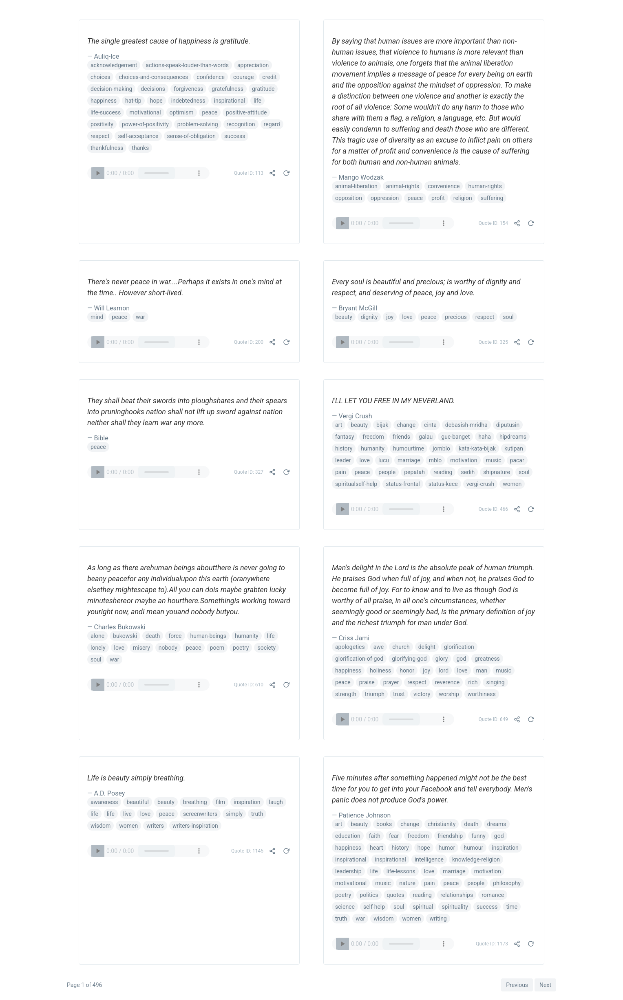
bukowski (125, 636)
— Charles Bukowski (116, 627)
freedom (373, 436)
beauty (343, 317)
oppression (385, 198)
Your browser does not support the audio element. (148, 173)
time (511, 906)
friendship (450, 836)
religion (462, 198)
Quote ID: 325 (493, 342)
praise (367, 682)
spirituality (455, 906)
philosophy (507, 883)
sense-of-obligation (191, 136)
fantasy (344, 436)
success (234, 136)
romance (493, 895)
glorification (459, 647)
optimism (182, 112)
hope (156, 100)
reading (443, 472)
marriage (409, 460)
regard (272, 124)
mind (97, 317)
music (493, 460)
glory (441, 658)
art (338, 425)
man (482, 670)
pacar (517, 460)
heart (376, 847)
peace (210, 112)
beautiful (137, 802)
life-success (106, 112)
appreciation (253, 65)
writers (155, 825)
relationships (456, 895)
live (127, 814)
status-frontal (403, 484)
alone (97, 636)
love (407, 317)
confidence (211, 77)
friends (401, 436)
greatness (487, 658)
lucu (383, 460)
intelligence (429, 859)
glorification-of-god (359, 658)
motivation (463, 460)
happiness (104, 100)
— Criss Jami (350, 638)
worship (449, 694)
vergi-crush (480, 484)
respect (100, 136)
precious (456, 317)
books (384, 824)
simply (234, 814)
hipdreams (512, 436)
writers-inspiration (195, 825)
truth (257, 814)
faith (374, 836)
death (153, 636)
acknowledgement (114, 65)
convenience (444, 186)
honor (407, 670)
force (174, 636)
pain (340, 472)
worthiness (482, 694)
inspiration (247, 802)
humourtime (408, 448)
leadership (348, 871)
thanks (140, 148)
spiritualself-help (356, 484)
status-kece (443, 484)
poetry (241, 647)
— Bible (97, 438)
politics (369, 895)
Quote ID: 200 (248, 342)
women (512, 484)
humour (473, 847)
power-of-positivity (145, 124)
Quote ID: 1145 (247, 851)
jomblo (441, 448)
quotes (395, 895)
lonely (98, 647)
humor (447, 847)
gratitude (263, 89)
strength (345, 694)
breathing (195, 802)
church (400, 647)
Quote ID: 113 (248, 173)
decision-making (111, 89)
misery (141, 647)
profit (438, 198)
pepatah (414, 472)
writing (437, 918)
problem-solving (197, 124)
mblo (435, 460)
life (257, 100)
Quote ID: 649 (493, 719)
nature (407, 883)
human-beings (208, 636)
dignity (369, 317)
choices (100, 77)
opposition (348, 198)
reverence (447, 682)
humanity (372, 448)
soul (508, 317)
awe (378, 647)
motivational (145, 112)
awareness (104, 802)
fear (394, 836)
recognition (241, 124)
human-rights (484, 186)
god (461, 658)
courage (243, 77)
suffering (492, 198)
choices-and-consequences (153, 77)
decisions (153, 89)
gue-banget (455, 436)
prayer (391, 682)
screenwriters (200, 814)
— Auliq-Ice (103, 56)
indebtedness (188, 100)
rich (472, 682)
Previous (517, 985)
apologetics (350, 647)
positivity (102, 124)
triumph (374, 694)
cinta (430, 425)
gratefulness (227, 89)
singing (495, 682)
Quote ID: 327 (248, 472)
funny (478, 836)
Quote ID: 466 (493, 509)
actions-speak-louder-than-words (187, 65)
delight (426, 647)
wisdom (100, 825)
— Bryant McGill (354, 308)
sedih (468, 472)
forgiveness (188, 89)
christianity (441, 824)
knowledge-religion (476, 859)
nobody (168, 647)
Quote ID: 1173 (492, 944)
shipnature (496, 472)
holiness (380, 670)
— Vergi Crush (352, 416)
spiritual (423, 906)
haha (484, 436)
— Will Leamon (108, 308)
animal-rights (402, 186)
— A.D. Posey (106, 793)
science (345, 906)
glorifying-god (409, 658)
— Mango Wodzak (358, 177)
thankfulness (107, 148)
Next (545, 985)
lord (443, 670)
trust (399, 694)
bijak (382, 425)
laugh (276, 802)
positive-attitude (246, 112)
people (386, 472)
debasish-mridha (466, 425)
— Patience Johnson (361, 815)
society (266, 647)
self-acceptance (138, 136)
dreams (496, 824)
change (406, 425)
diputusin (508, 425)
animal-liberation (356, 186)
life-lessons (401, 871)
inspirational (229, 100)
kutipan (513, 448)
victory (421, 694)
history (343, 448)
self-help (374, 906)
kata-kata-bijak (477, 448)
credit (269, 77)
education (347, 836)
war (140, 317)
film (220, 802)
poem (217, 647)
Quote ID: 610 (248, 685)
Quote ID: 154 (493, 223)
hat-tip (133, 100)
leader (343, 460)
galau (426, 436)
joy (389, 317)
